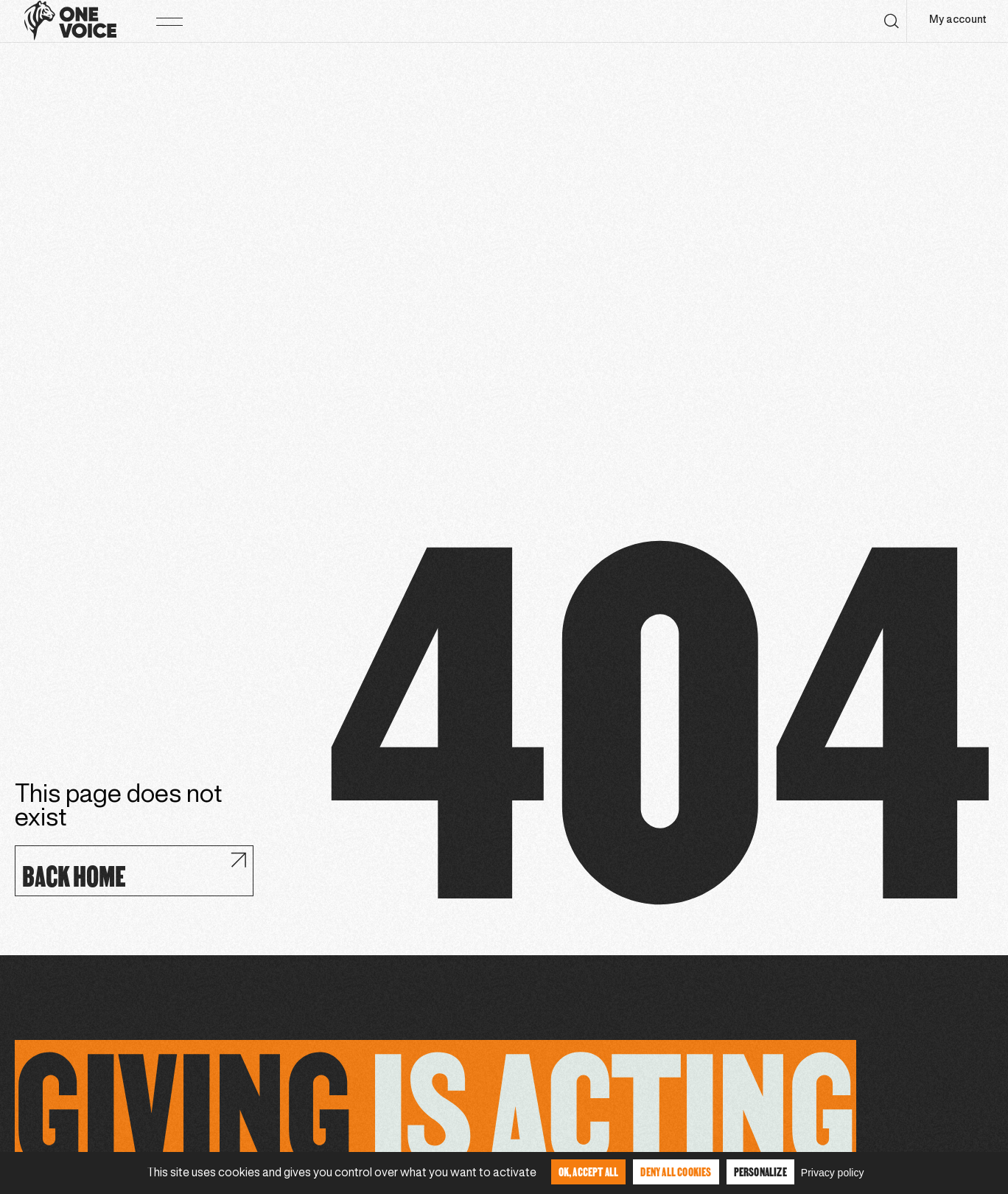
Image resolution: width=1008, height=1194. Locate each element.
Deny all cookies (675, 1171)
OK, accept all (589, 1171)
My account (957, 20)
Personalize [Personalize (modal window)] (760, 1171)
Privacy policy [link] (832, 1173)
